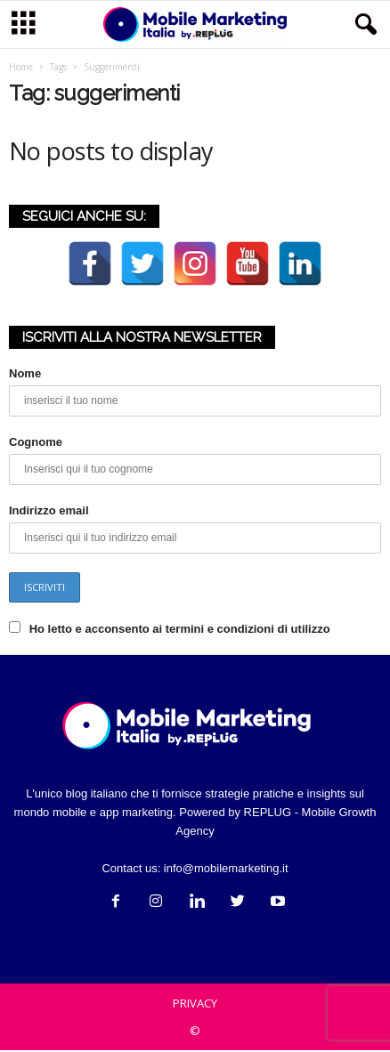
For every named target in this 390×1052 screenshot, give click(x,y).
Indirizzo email (49, 512)
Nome (25, 375)
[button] (362, 25)
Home (21, 68)
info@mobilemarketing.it (226, 870)
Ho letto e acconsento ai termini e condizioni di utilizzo (179, 630)
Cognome (35, 443)
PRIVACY (195, 1005)
